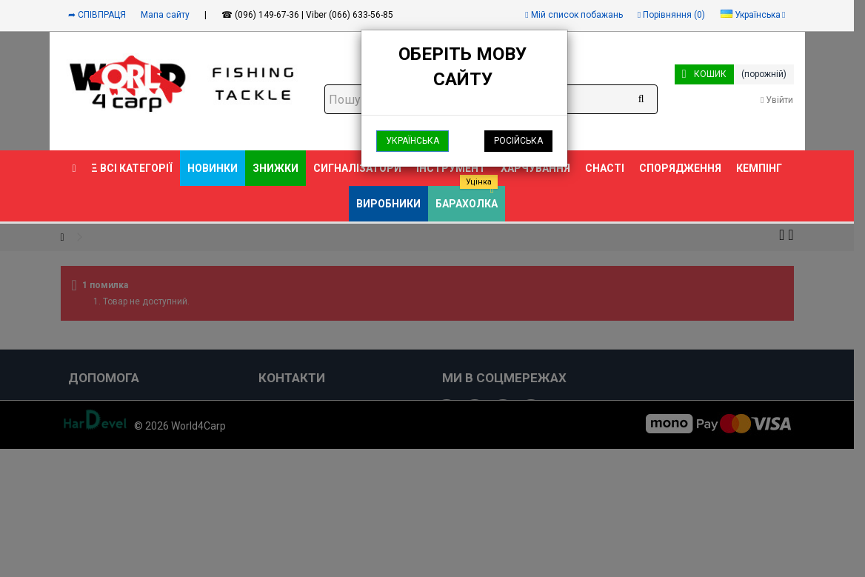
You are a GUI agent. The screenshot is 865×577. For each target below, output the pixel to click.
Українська (412, 141)
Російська (518, 141)
